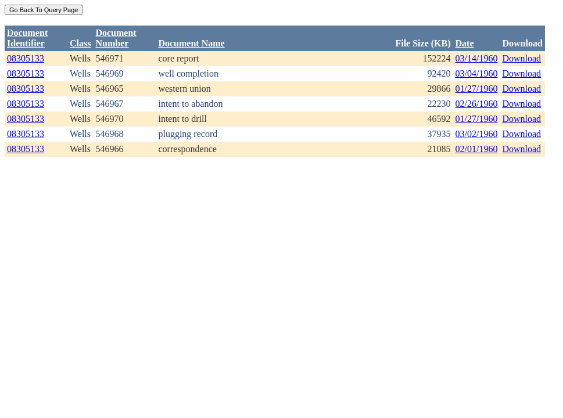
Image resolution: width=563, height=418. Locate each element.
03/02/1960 (477, 134)
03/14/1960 (477, 58)
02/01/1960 (477, 149)
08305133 (25, 58)
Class (80, 43)
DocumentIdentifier (27, 38)
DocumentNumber (115, 38)
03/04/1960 (477, 73)
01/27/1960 (477, 88)
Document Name (191, 43)
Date (465, 43)
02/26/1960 (477, 104)
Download (521, 58)
